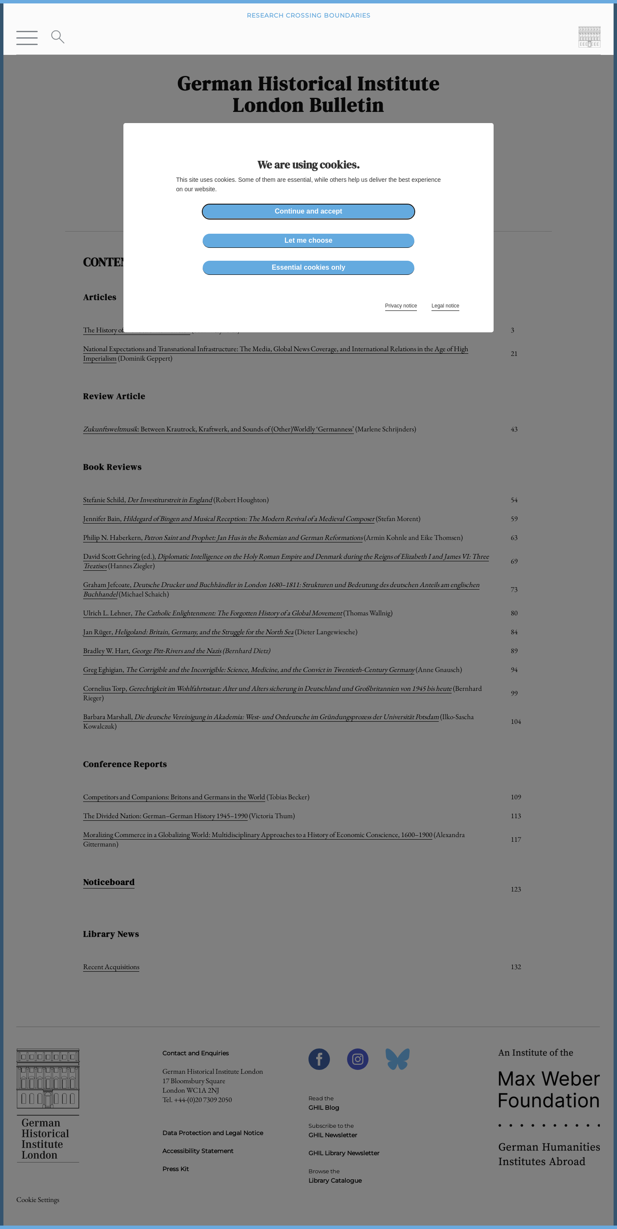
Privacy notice (401, 306)
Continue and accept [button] (308, 211)
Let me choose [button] (308, 240)
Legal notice (445, 306)
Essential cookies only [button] (308, 267)
